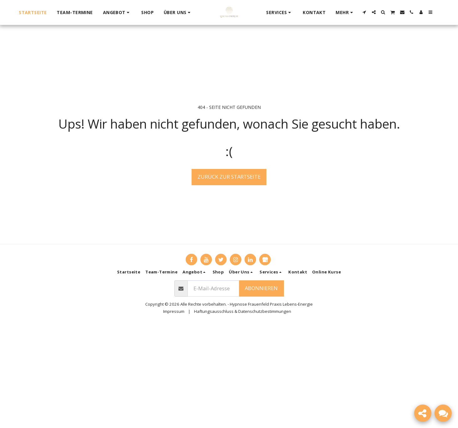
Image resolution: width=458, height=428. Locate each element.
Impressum (173, 311)
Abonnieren (261, 288)
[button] (117, 12)
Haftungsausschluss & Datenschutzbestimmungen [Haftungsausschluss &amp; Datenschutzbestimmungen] (242, 311)
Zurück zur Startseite (229, 176)
